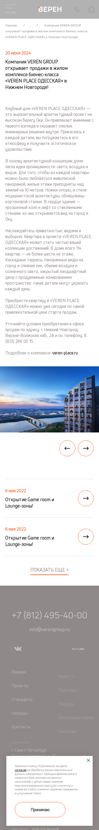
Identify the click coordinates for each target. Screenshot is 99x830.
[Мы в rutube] (78, 658)
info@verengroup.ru (49, 639)
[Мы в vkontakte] (18, 658)
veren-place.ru (65, 352)
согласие (20, 770)
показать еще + (49, 570)
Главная (11, 25)
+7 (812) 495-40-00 (49, 624)
